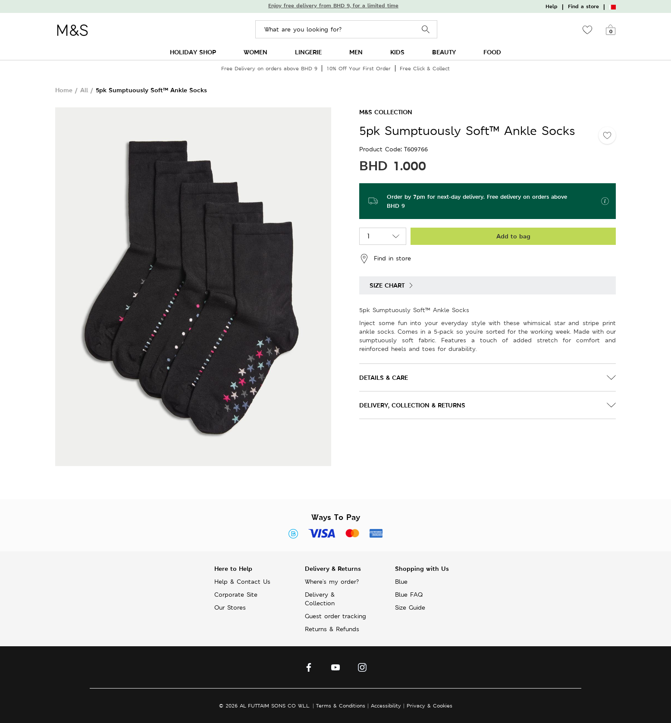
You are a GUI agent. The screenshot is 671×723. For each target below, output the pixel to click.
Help (552, 6)
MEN (356, 52)
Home (63, 90)
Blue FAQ (409, 594)
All (84, 90)
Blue (401, 581)
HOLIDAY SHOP (193, 52)
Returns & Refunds (332, 629)
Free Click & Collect (425, 68)
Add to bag (513, 236)
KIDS (397, 52)
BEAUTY (444, 52)
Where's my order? (332, 581)
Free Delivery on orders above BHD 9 (269, 68)
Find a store (583, 6)
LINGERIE (308, 52)
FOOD (492, 52)
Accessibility (386, 705)
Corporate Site (235, 594)
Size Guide (410, 607)
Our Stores (230, 607)
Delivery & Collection (320, 599)
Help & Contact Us (242, 581)
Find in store (385, 259)
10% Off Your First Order (358, 68)
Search (425, 29)
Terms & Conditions (340, 705)
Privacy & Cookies (429, 705)
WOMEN (255, 52)
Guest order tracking (335, 616)
